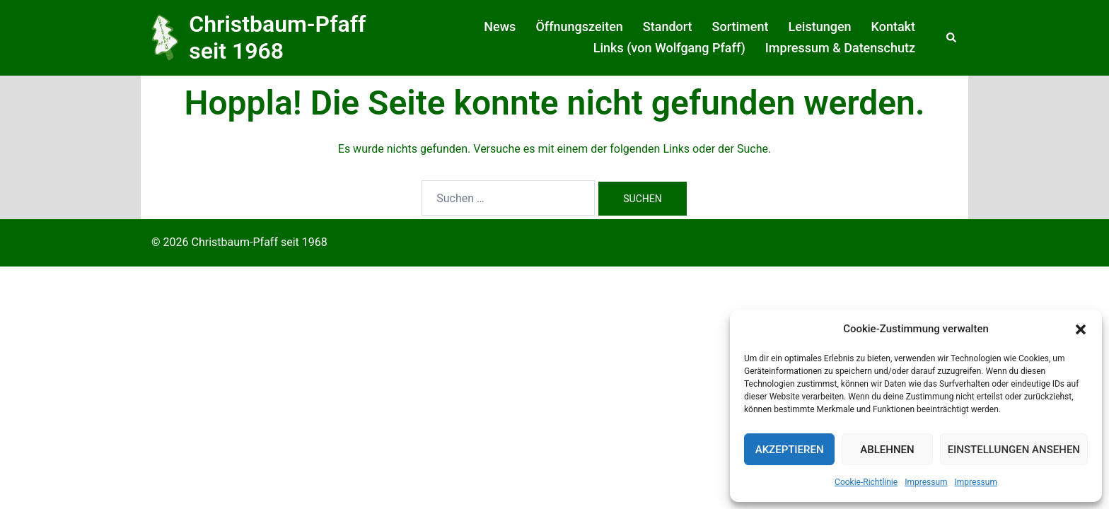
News (500, 26)
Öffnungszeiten (578, 26)
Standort (667, 26)
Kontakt (893, 26)
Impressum (926, 482)
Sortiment (740, 26)
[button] (1081, 329)
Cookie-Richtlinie (866, 482)
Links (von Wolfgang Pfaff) (669, 47)
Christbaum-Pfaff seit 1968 (277, 37)
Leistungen (819, 26)
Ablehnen (887, 449)
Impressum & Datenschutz (840, 47)
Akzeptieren (789, 449)
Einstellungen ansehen (1014, 449)
